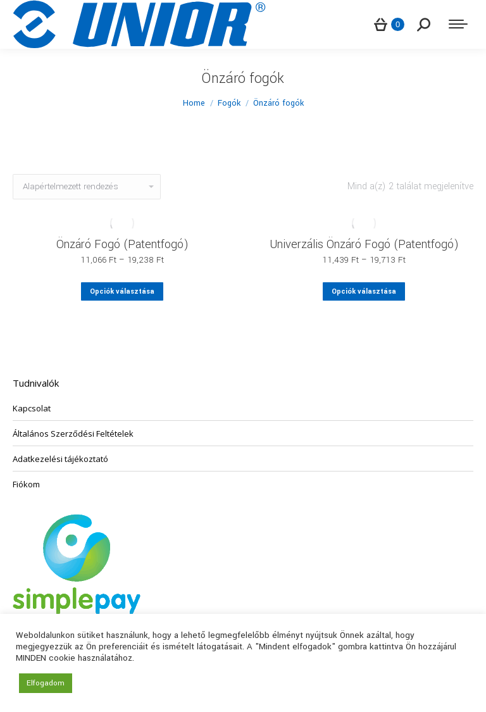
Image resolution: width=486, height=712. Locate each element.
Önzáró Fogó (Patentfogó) (122, 244)
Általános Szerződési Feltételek (73, 433)
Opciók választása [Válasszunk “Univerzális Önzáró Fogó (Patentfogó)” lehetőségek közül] (364, 291)
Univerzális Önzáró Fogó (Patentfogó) (364, 244)
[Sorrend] (87, 186)
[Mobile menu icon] (458, 24)
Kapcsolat (32, 408)
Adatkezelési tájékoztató (60, 459)
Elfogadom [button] (46, 683)
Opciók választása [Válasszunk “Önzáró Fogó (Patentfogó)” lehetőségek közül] (122, 291)
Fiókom (26, 484)
